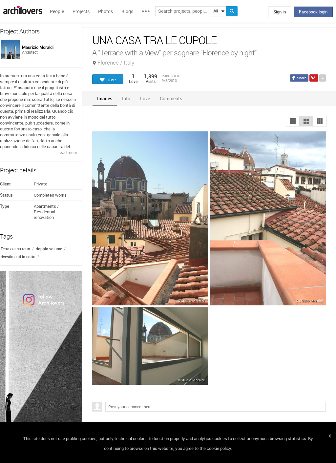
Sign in (279, 12)
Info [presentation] (126, 98)
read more (67, 152)
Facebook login (313, 12)
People (57, 11)
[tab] (104, 98)
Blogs (127, 11)
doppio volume (49, 248)
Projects (81, 11)
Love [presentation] (145, 98)
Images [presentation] (104, 98)
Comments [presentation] (172, 98)
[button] (293, 121)
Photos (105, 11)
